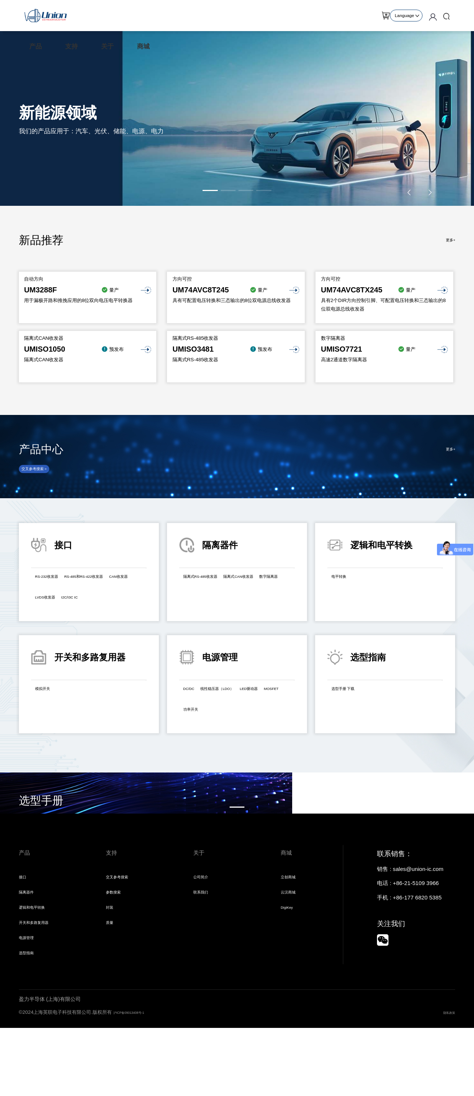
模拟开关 (48, 703)
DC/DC (194, 703)
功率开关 (269, 724)
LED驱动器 (199, 724)
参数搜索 (117, 951)
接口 (24, 933)
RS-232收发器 (55, 591)
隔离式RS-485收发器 (212, 591)
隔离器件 (30, 951)
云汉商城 (292, 951)
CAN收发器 (123, 605)
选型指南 (30, 1020)
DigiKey (290, 968)
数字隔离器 (255, 612)
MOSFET (235, 724)
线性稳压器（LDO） (239, 703)
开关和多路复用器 (41, 985)
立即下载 (42, 841)
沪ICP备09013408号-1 (138, 1080)
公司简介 (204, 933)
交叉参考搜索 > (43, 478)
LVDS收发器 (52, 619)
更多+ (448, 240)
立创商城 (292, 933)
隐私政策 (445, 1080)
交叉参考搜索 (122, 933)
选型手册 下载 (351, 703)
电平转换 (345, 591)
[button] (210, 190)
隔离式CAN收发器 (208, 612)
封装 (111, 968)
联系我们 (204, 951)
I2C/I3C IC (92, 619)
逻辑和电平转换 (38, 968)
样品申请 (374, 15)
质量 (111, 985)
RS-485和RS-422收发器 (67, 605)
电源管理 (30, 1002)
